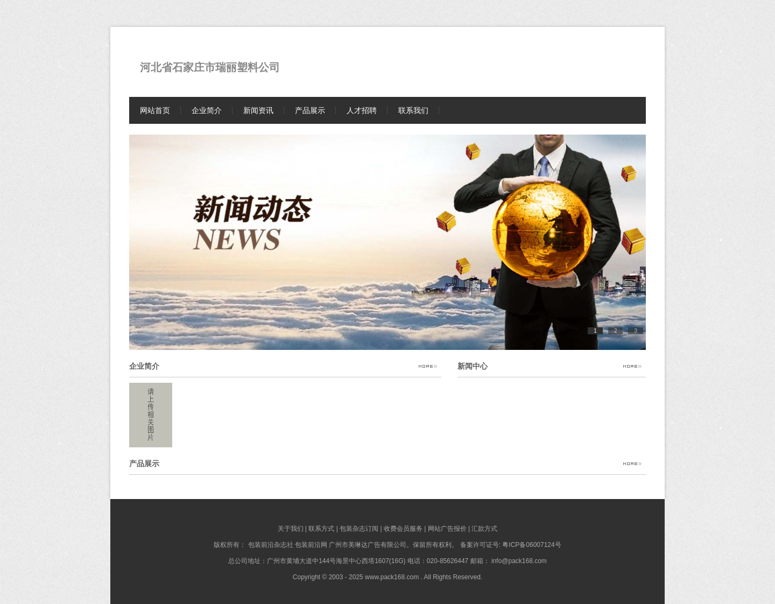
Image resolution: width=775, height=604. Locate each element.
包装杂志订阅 (359, 528)
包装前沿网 (311, 545)
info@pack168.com (519, 561)
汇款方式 (484, 528)
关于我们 (291, 528)
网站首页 (155, 110)
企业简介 (207, 110)
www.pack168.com (392, 577)
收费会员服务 (403, 528)
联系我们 (413, 110)
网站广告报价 (447, 528)
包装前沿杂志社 (270, 545)
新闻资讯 (258, 110)
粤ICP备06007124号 (531, 545)
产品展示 (310, 110)
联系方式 (321, 528)
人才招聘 (362, 110)
